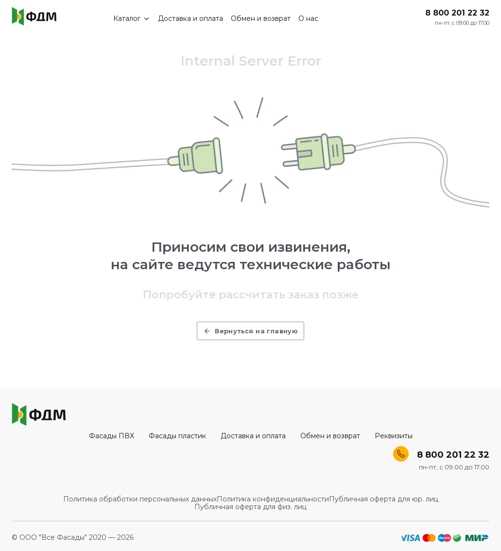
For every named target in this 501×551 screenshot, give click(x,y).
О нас (308, 18)
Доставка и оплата (190, 18)
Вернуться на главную (250, 331)
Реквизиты (394, 435)
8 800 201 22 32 (457, 13)
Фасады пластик (177, 435)
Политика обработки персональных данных (140, 499)
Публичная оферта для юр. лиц (383, 499)
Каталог (132, 18)
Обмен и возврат (261, 18)
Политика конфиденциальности (273, 499)
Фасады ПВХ (111, 435)
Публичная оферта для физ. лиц (250, 507)
